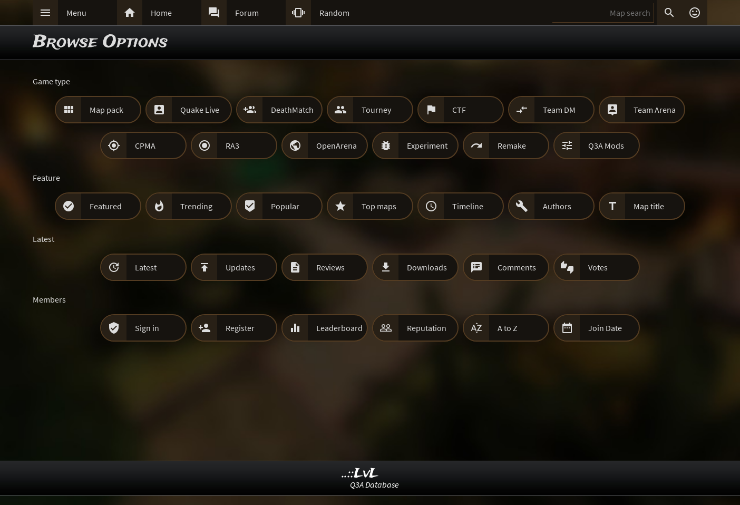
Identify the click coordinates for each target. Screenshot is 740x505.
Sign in (147, 328)
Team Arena (655, 109)
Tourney (376, 109)
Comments (517, 267)
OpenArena (336, 145)
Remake (512, 145)
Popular (285, 206)
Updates (240, 267)
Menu (76, 12)
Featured (106, 206)
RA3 (232, 145)
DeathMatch (292, 109)
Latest (146, 267)
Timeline (467, 206)
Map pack (106, 109)
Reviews (330, 267)
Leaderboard (339, 328)
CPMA (145, 145)
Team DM (559, 109)
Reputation (426, 328)
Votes (598, 267)
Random (334, 12)
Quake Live (199, 109)
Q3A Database (374, 484)
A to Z (508, 328)
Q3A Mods (606, 145)
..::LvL (360, 473)
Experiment (427, 145)
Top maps (379, 206)
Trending (196, 206)
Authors (557, 206)
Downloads (427, 267)
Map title (649, 206)
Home (161, 12)
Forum (247, 12)
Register (240, 328)
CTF (459, 109)
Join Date (605, 328)
